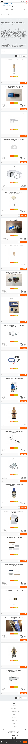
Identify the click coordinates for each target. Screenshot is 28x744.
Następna (24, 56)
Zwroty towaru (14, 721)
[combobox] (11, 52)
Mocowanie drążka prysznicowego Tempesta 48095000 (14, 459)
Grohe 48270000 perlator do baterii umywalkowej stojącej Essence (14, 299)
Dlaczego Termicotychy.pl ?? (14, 715)
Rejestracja (20, 1)
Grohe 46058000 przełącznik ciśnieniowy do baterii (14, 60)
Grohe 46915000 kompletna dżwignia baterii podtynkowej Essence (14, 193)
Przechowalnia (21, 1)
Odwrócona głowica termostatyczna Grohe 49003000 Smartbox (14, 485)
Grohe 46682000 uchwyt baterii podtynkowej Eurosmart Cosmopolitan (14, 113)
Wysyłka (14, 714)
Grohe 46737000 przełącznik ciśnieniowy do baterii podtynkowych (14, 591)
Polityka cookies (14, 717)
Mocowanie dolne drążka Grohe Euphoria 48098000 (14, 432)
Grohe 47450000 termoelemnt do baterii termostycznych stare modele (14, 246)
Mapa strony (14, 705)
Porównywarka (23, 1)
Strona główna (4, 14)
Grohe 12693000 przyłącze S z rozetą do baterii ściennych (14, 512)
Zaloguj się (18, 1)
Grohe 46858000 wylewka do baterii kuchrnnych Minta (14, 618)
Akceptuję (24, 741)
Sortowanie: (3, 51)
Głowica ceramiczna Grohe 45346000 (14, 405)
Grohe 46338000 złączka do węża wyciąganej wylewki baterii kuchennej (14, 87)
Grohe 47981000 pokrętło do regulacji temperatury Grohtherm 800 (14, 273)
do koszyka (23, 82)
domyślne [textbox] (9, 51)
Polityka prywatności (14, 720)
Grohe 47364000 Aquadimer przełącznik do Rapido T (14, 644)
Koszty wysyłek (14, 708)
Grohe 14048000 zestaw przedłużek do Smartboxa (14, 538)
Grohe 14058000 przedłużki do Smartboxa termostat (14, 565)
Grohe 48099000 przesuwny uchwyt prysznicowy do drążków (14, 671)
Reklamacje (14, 718)
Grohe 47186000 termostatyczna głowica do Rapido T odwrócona (14, 220)
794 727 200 (15, 6)
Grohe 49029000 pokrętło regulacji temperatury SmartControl (14, 326)
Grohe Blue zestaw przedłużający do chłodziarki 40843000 (14, 352)
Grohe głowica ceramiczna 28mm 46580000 (14, 378)
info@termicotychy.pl (16, 11)
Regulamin (14, 723)
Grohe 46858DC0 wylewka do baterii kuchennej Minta (14, 140)
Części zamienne (11, 14)
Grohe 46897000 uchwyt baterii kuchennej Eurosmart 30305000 (14, 166)
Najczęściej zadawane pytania (14, 711)
